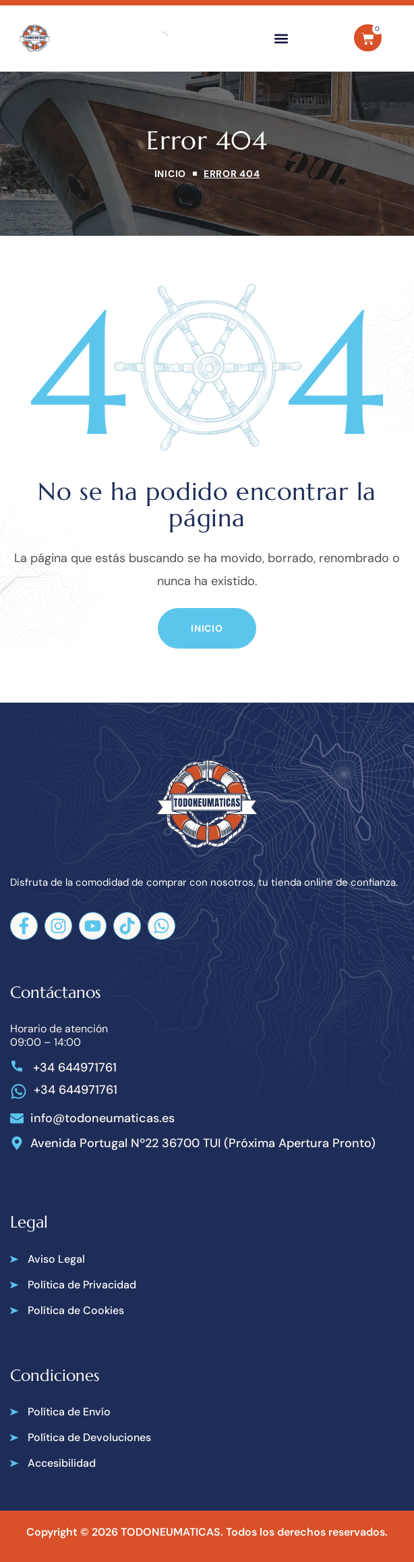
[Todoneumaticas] (34, 38)
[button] (281, 38)
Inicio (170, 174)
